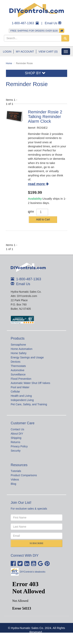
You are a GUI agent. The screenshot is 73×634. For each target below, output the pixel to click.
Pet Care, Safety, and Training (29, 404)
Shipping (16, 437)
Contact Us (17, 429)
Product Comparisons (24, 475)
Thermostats (18, 365)
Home (9, 63)
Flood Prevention (21, 378)
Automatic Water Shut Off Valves (30, 383)
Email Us (51, 23)
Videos (15, 479)
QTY (31, 211)
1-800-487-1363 (23, 23)
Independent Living (22, 400)
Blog (13, 483)
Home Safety (18, 353)
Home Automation (21, 348)
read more (38, 184)
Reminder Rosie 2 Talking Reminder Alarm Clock (45, 117)
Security (16, 450)
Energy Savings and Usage (27, 357)
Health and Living (21, 395)
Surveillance (18, 374)
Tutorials (16, 471)
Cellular (15, 391)
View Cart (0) (48, 51)
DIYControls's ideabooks (32, 571)
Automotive (17, 370)
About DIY (17, 433)
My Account (25, 51)
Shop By (35, 73)
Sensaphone (18, 344)
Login (7, 51)
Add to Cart (43, 219)
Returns (15, 442)
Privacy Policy (19, 446)
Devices (15, 361)
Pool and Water (20, 387)
